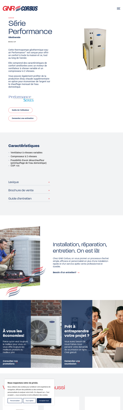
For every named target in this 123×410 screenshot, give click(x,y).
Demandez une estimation (23, 118)
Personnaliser (15, 400)
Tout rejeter (30, 400)
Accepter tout (44, 400)
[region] (29, 392)
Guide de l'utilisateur (20, 110)
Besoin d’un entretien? (64, 272)
